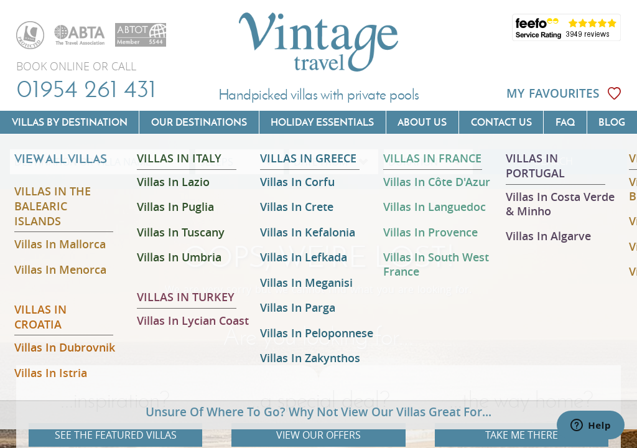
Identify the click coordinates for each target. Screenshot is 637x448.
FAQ (565, 122)
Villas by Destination (70, 122)
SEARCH (554, 161)
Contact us (501, 122)
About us (422, 122)
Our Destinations (199, 122)
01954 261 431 (86, 88)
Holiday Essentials (322, 122)
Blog (611, 122)
